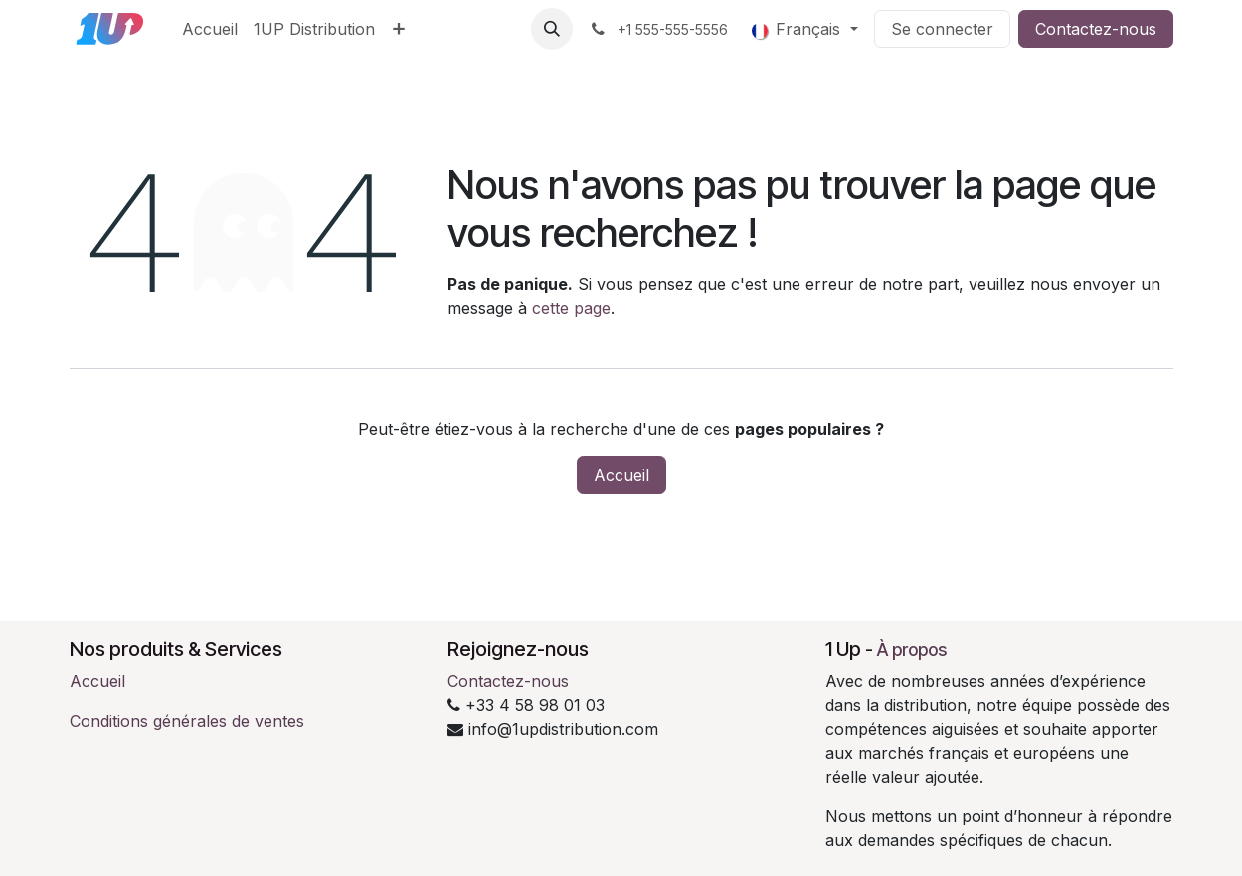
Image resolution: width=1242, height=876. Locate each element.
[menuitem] (210, 29)
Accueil (621, 475)
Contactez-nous (1095, 29)
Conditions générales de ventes (187, 721)
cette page (571, 308)
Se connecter (942, 29)
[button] (552, 29)
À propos (912, 649)
